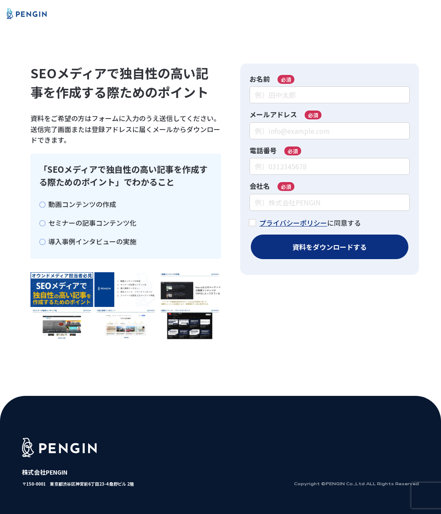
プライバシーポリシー (293, 223)
